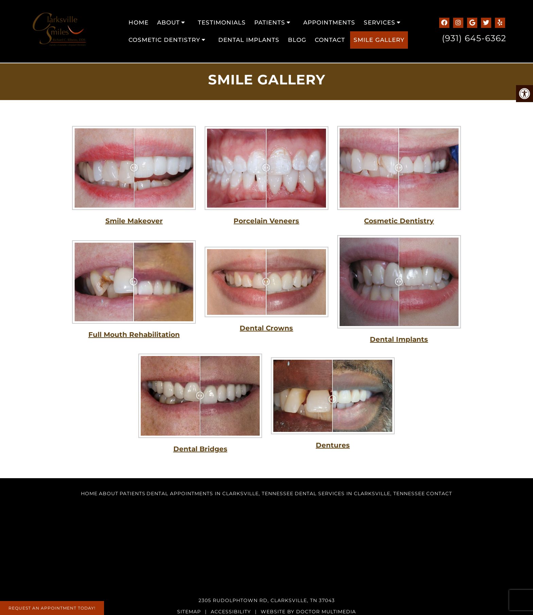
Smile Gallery (379, 39)
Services (379, 22)
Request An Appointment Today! (52, 608)
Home (138, 22)
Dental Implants (248, 39)
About (168, 22)
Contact (330, 39)
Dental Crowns (266, 328)
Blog (297, 39)
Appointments (329, 22)
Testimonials (222, 22)
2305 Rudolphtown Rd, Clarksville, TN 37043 (267, 600)
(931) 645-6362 (474, 38)
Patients (269, 22)
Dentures (333, 445)
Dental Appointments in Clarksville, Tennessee (220, 493)
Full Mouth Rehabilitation (134, 334)
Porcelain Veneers (266, 221)
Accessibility (231, 612)
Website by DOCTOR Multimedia (308, 612)
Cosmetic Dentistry (164, 39)
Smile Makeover (134, 221)
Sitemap (189, 612)
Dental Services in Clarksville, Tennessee (360, 493)
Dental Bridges (200, 449)
